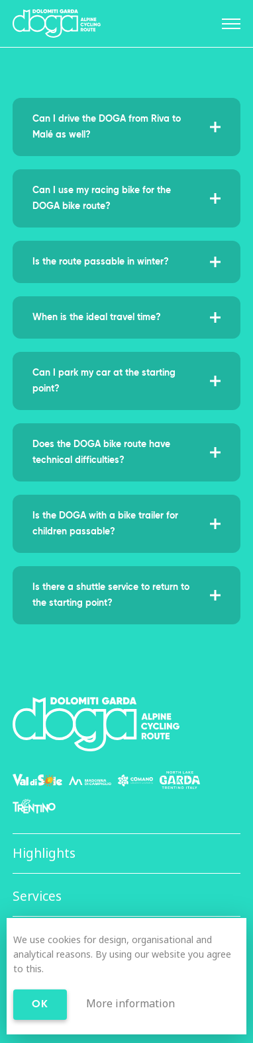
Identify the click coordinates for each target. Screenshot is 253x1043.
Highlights (44, 853)
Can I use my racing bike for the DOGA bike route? (126, 198)
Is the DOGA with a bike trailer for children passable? (126, 523)
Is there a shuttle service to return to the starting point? (126, 595)
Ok (40, 1004)
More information (130, 1003)
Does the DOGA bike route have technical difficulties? (126, 452)
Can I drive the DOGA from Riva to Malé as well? (126, 127)
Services (37, 896)
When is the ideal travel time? (126, 317)
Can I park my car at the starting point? (126, 381)
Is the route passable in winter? (126, 262)
